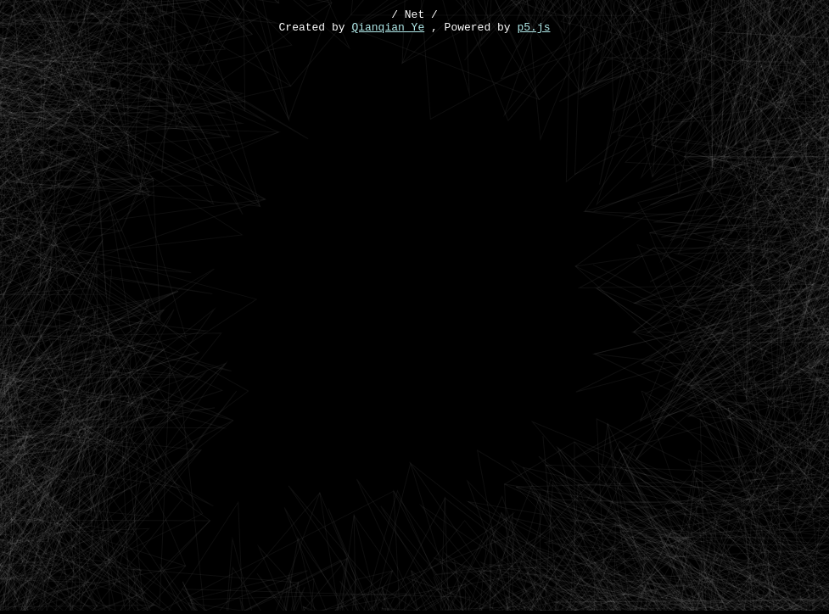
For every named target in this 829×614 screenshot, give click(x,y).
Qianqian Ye (387, 31)
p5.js (533, 31)
